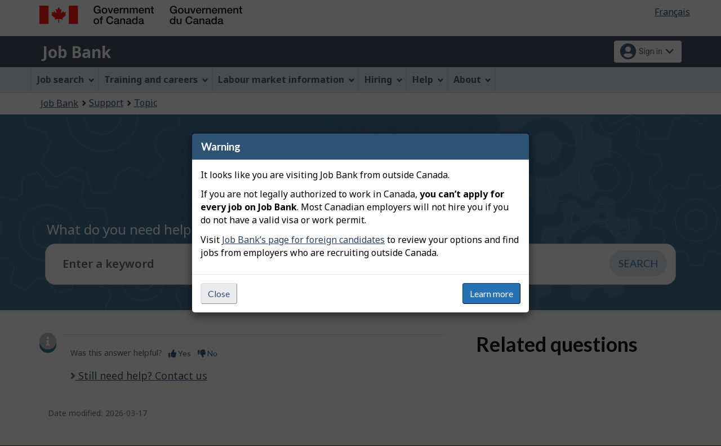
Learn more (491, 293)
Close (219, 293)
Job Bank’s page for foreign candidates (303, 239)
